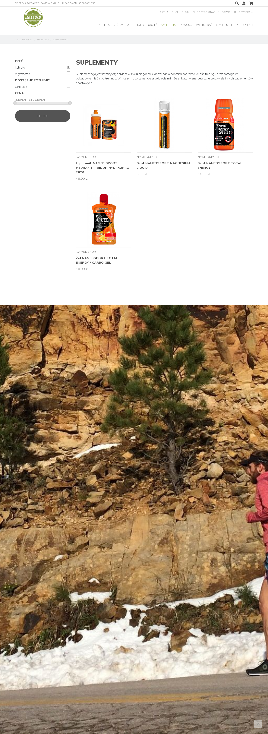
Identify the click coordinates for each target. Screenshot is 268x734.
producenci (244, 25)
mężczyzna (42, 74)
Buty (140, 25)
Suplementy (60, 39)
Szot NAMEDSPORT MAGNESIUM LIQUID (163, 165)
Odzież (152, 25)
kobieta (42, 67)
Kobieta (104, 25)
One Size (42, 86)
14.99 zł (204, 174)
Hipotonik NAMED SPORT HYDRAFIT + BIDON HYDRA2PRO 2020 (102, 167)
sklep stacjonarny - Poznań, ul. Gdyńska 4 (223, 12)
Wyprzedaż (204, 25)
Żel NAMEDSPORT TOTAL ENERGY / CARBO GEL (97, 260)
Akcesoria (168, 25)
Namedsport (87, 157)
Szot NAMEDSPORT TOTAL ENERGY (220, 165)
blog (185, 12)
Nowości (185, 25)
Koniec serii (224, 25)
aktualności (169, 12)
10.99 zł (82, 269)
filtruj (42, 116)
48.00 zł (82, 178)
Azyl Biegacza (24, 39)
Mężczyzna (121, 25)
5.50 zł (142, 174)
